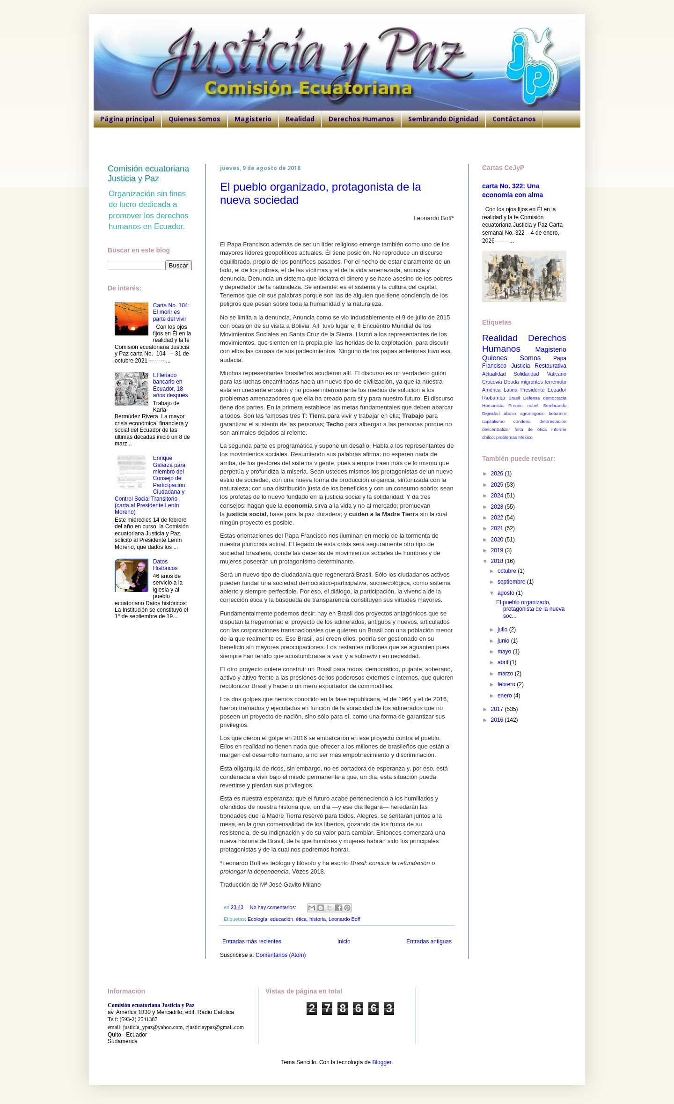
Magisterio (252, 118)
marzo (506, 673)
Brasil (514, 397)
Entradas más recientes (251, 941)
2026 (498, 473)
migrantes (531, 382)
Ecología (257, 919)
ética (301, 919)
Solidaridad (526, 374)
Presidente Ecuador (543, 390)
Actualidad (494, 374)
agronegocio (532, 413)
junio (504, 640)
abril (504, 662)
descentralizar (496, 429)
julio (503, 629)
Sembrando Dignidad (443, 118)
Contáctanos (514, 118)
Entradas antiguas (429, 941)
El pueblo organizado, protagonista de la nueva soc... (530, 609)
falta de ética (531, 429)
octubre (508, 571)
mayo (505, 651)
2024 (498, 495)
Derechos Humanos (361, 118)
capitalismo (493, 421)
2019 (498, 550)
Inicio (344, 941)
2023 (498, 507)
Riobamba (493, 397)
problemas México (514, 437)
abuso (510, 413)
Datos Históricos (165, 564)
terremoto (555, 382)
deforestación (552, 421)
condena (522, 421)
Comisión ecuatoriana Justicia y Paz (148, 173)
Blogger (381, 1062)
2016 (498, 720)
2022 (498, 517)
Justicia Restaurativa (538, 366)
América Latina (499, 390)
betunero (557, 413)
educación (281, 919)
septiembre (512, 581)
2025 (498, 485)
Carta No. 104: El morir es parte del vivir (171, 312)
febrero (507, 684)
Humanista (493, 405)
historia (317, 919)
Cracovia (492, 382)
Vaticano (556, 374)
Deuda (511, 382)
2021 (498, 528)
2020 (498, 539)
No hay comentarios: (274, 907)
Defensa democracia (544, 397)
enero (505, 695)
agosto (507, 593)
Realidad (300, 118)
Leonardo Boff (344, 919)
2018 (498, 561)
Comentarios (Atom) (281, 955)
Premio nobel (523, 405)
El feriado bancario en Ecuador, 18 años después (170, 385)
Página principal (127, 118)
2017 (498, 709)
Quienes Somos (194, 118)
